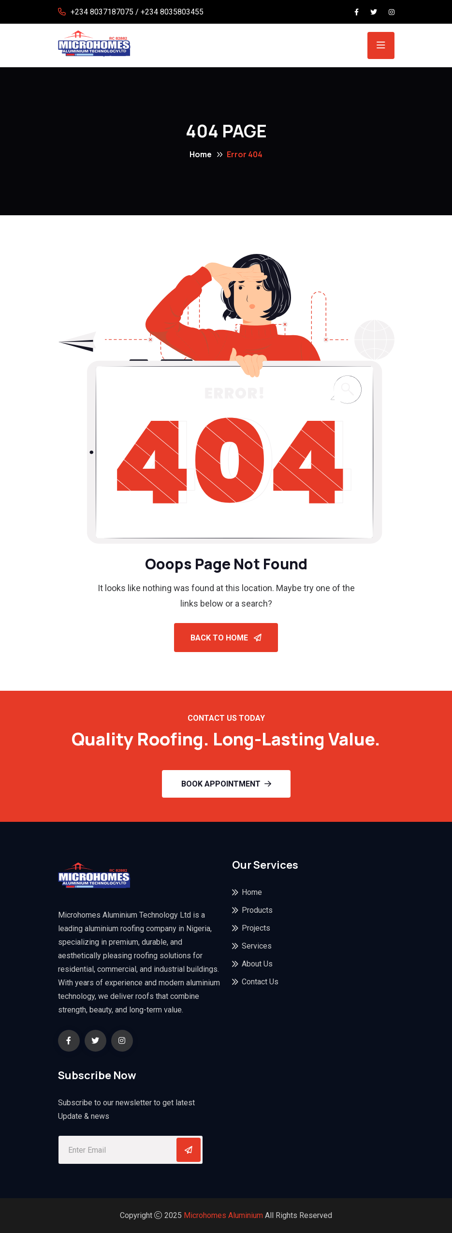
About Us (257, 963)
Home (201, 154)
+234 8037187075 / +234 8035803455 (137, 11)
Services (257, 946)
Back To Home (226, 637)
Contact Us (260, 981)
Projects (256, 928)
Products (257, 910)
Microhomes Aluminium (223, 1215)
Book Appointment (226, 783)
